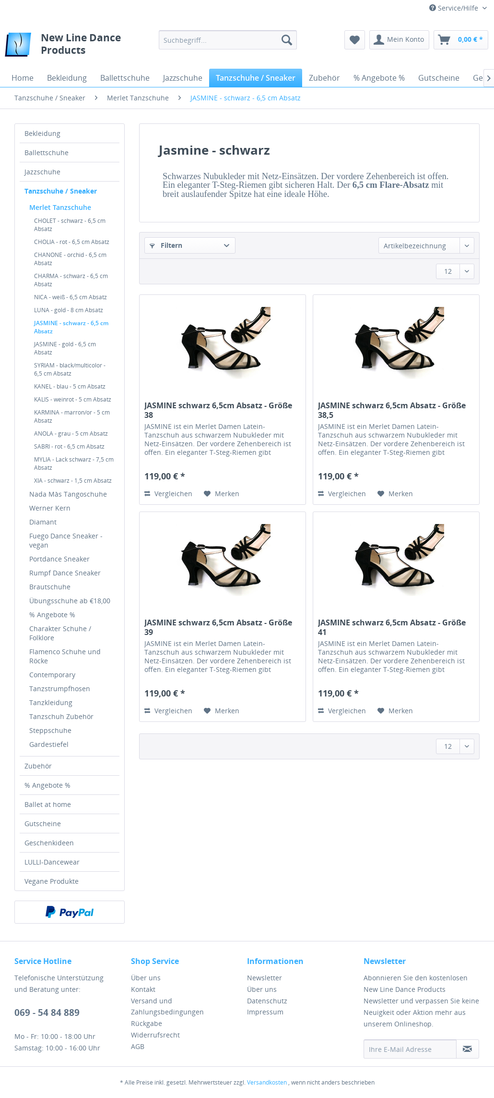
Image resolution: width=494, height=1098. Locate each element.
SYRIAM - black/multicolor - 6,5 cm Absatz (70, 369)
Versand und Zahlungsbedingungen (167, 1006)
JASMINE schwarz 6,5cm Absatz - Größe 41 (392, 627)
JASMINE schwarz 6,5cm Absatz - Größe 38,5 (392, 410)
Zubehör (38, 765)
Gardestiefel (49, 744)
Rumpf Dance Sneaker (65, 572)
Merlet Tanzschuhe (60, 207)
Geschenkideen (49, 842)
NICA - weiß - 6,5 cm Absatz (70, 297)
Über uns (146, 977)
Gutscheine (42, 823)
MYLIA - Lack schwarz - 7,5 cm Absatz (74, 463)
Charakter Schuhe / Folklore (60, 633)
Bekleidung (42, 133)
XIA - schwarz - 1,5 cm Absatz (73, 480)
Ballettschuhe (46, 152)
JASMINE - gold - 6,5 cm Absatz (65, 348)
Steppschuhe (50, 730)
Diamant (43, 521)
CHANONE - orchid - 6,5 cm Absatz (70, 259)
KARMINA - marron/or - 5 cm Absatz (72, 416)
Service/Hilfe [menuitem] (454, 7)
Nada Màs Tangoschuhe (68, 494)
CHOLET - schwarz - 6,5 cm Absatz (70, 225)
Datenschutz (267, 1000)
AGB (137, 1046)
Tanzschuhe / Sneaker (60, 190)
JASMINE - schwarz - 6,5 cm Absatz (71, 327)
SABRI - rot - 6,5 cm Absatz (69, 446)
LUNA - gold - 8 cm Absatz (68, 310)
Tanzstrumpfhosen (59, 688)
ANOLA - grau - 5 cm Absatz (71, 433)
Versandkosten (267, 1082)
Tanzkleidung (50, 702)
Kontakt (143, 989)
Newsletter (264, 977)
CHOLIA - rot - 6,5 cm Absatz (71, 242)
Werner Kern (50, 507)
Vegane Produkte (51, 881)
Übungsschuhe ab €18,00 (69, 600)
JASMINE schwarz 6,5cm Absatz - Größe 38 (218, 410)
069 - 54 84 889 (47, 1012)
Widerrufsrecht (155, 1034)
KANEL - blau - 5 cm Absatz (70, 386)
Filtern (166, 245)
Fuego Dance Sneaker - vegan (66, 540)
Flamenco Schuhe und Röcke (65, 656)
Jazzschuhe (42, 171)
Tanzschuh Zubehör (61, 716)
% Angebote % (52, 614)
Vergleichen (168, 493)
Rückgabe (146, 1023)
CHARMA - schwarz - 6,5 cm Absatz (71, 280)
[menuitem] (228, 39)
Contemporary (52, 674)
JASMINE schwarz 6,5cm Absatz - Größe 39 (218, 627)
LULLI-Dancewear (52, 861)
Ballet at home (47, 804)
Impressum (265, 1011)
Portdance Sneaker (59, 558)
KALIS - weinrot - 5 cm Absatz (72, 399)
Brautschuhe (50, 586)
